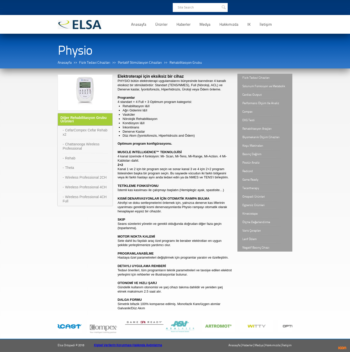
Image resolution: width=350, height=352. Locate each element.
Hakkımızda (228, 24)
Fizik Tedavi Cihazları (94, 62)
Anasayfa (138, 24)
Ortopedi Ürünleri (253, 196)
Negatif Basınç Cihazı (255, 247)
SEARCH (223, 6)
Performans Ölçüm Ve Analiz (260, 103)
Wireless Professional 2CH (86, 177)
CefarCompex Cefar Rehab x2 (85, 132)
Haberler (183, 24)
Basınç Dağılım (251, 154)
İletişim (266, 24)
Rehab (70, 158)
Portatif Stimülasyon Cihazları (140, 62)
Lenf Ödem (249, 239)
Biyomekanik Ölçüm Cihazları (261, 137)
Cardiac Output (252, 94)
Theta (69, 168)
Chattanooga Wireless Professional (81, 146)
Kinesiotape (250, 213)
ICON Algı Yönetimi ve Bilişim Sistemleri (342, 348)
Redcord (247, 171)
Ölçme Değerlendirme (256, 222)
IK (249, 24)
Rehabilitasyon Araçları (257, 128)
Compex (247, 111)
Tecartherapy (250, 188)
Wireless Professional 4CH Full (85, 199)
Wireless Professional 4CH (86, 187)
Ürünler (161, 24)
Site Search (186, 7)
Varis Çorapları (251, 230)
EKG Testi (248, 120)
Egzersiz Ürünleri (253, 205)
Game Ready (250, 179)
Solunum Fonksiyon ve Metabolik (263, 86)
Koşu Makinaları (252, 145)
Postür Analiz (251, 162)
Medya (204, 24)
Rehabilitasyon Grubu (186, 62)
